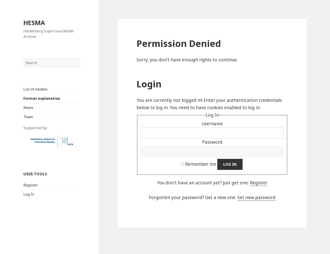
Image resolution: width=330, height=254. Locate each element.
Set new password (256, 197)
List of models (35, 88)
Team (28, 116)
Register (30, 184)
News (28, 107)
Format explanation (41, 98)
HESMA (34, 22)
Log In (28, 194)
